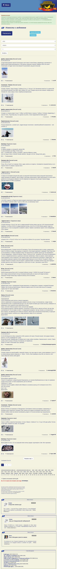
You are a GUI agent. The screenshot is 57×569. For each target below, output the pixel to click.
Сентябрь (35, 473)
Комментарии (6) (9, 105)
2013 (9, 471)
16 (26, 474)
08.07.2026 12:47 (14, 554)
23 (40, 474)
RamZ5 (53, 167)
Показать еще (28, 458)
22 (38, 474)
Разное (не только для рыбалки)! (11, 561)
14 (22, 474)
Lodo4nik (53, 413)
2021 (34, 471)
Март (12, 473)
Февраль (8, 473)
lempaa (10, 503)
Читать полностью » (11, 527)
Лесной (53, 231)
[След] (10, 465)
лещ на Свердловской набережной (19, 521)
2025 (47, 471)
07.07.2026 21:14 (33, 558)
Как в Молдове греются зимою (18, 537)
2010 (52, 470)
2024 (44, 471)
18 (30, 474)
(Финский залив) (11, 59)
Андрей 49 (52, 434)
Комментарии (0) (8, 116)
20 (34, 474)
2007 (42, 470)
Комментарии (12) (9, 453)
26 (46, 474)
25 (44, 474)
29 (52, 474)
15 (24, 474)
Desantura (53, 290)
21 (36, 474)
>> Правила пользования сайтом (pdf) (9, 478)
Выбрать (4, 53)
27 (48, 474)
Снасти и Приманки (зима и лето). (12, 563)
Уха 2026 (6, 562)
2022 (37, 471)
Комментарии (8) (8, 216)
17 (28, 474)
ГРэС (54, 156)
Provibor (53, 116)
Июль (26, 473)
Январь (3, 473)
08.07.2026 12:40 (21, 555)
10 (14, 474)
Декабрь (50, 473)
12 (18, 474)
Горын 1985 (52, 453)
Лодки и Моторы (8, 557)
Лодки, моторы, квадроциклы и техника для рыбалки (16, 558)
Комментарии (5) (9, 370)
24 (42, 474)
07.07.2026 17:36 (24, 559)
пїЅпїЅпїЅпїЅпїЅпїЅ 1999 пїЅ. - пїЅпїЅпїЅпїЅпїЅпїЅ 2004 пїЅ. (16, 470)
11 (16, 474)
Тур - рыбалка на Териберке (10, 555)
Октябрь (41, 473)
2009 (49, 470)
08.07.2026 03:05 (16, 557)
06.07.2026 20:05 (24, 563)
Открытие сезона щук (14, 504)
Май (20, 473)
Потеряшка (33, 35)
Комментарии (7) (9, 264)
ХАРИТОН (53, 264)
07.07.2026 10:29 (23, 561)
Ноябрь (45, 473)
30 (54, 474)
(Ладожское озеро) (8, 144)
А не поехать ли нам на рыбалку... (12, 559)
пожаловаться (47, 80)
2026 (50, 471)
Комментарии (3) (8, 231)
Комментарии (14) (9, 434)
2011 (2, 471)
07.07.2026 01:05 (12, 562)
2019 (28, 471)
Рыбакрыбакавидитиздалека (48, 344)
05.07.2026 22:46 (12, 565)
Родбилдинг (6, 554)
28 (50, 474)
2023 (40, 471)
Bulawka (53, 139)
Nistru (10, 535)
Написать (7, 33)
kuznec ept (52, 192)
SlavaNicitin (52, 216)
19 (32, 474)
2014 (12, 471)
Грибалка (6, 565)
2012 (5, 471)
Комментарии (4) (8, 192)
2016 (18, 471)
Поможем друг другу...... (9, 566)
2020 (31, 471)
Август (30, 473)
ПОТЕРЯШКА (25, 480)
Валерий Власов (51, 328)
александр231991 (51, 370)
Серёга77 (53, 400)
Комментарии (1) (8, 80)
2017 (21, 471)
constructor (52, 105)
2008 (46, 470)
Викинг (53, 277)
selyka (53, 241)
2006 (39, 470)
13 (20, 474)
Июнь (23, 473)
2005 (36, 470)
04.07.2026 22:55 (19, 566)
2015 (15, 471)
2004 (33, 470)
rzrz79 (54, 80)
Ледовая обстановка (35, 32)
